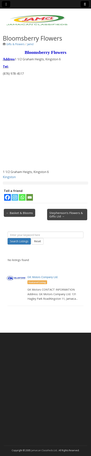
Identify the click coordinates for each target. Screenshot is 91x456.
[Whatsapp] (22, 197)
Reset (37, 241)
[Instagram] (15, 197)
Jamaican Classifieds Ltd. (44, 450)
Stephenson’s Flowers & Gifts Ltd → (66, 214)
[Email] (29, 197)
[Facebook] (7, 197)
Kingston (9, 177)
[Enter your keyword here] (45, 235)
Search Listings (19, 241)
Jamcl (30, 44)
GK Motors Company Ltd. (42, 277)
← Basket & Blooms (19, 213)
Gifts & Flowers (15, 44)
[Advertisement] (45, 123)
